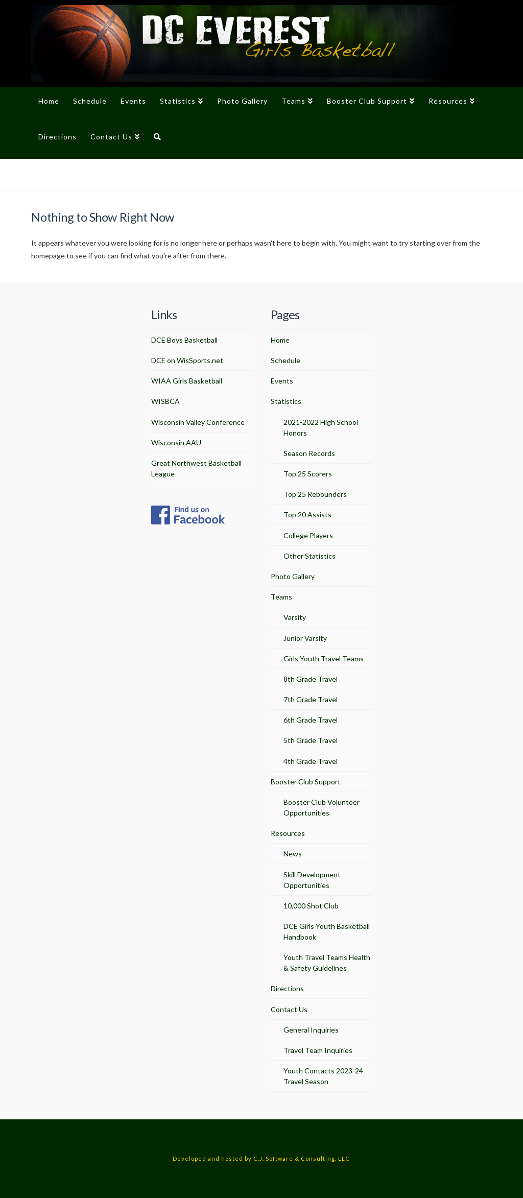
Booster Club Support (306, 781)
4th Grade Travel (310, 761)
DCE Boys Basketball (184, 340)
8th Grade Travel (310, 679)
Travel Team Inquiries (317, 1050)
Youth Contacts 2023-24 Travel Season (323, 1076)
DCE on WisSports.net (187, 360)
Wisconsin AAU (176, 442)
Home (280, 340)
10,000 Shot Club (311, 905)
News (292, 853)
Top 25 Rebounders (315, 494)
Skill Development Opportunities (312, 880)
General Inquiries (311, 1029)
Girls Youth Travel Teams (323, 658)
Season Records (309, 453)
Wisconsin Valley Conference (198, 422)
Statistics (286, 401)
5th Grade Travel (310, 740)
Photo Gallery (293, 576)
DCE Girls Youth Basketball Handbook (326, 931)
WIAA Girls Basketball (186, 380)
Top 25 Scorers (307, 473)
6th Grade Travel (310, 719)
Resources (288, 833)
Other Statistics (309, 556)
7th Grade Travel (310, 699)
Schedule (285, 360)
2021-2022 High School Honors (320, 427)
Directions (287, 988)
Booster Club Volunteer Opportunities (321, 807)
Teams (281, 596)
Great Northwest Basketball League (196, 468)
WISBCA (165, 401)
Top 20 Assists (307, 514)
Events (282, 380)
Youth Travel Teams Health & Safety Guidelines (326, 962)
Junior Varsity (305, 638)
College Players (308, 535)
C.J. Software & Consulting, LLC (301, 1158)
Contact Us (289, 1009)
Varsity (294, 617)
